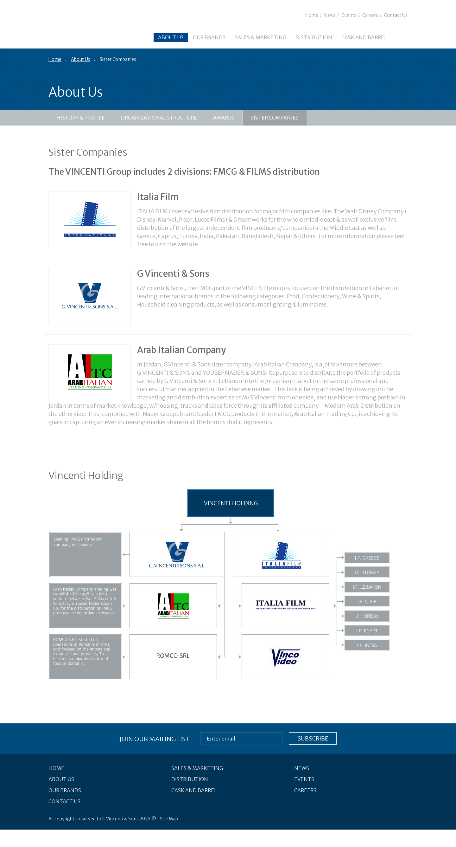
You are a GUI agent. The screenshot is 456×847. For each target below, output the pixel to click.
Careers (370, 15)
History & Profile (80, 117)
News (330, 15)
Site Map (169, 819)
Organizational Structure (159, 117)
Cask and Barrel (364, 37)
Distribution (313, 37)
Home (311, 15)
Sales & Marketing (260, 37)
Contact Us (396, 15)
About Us (171, 37)
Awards (224, 117)
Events (349, 15)
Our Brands (209, 37)
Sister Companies (275, 117)
